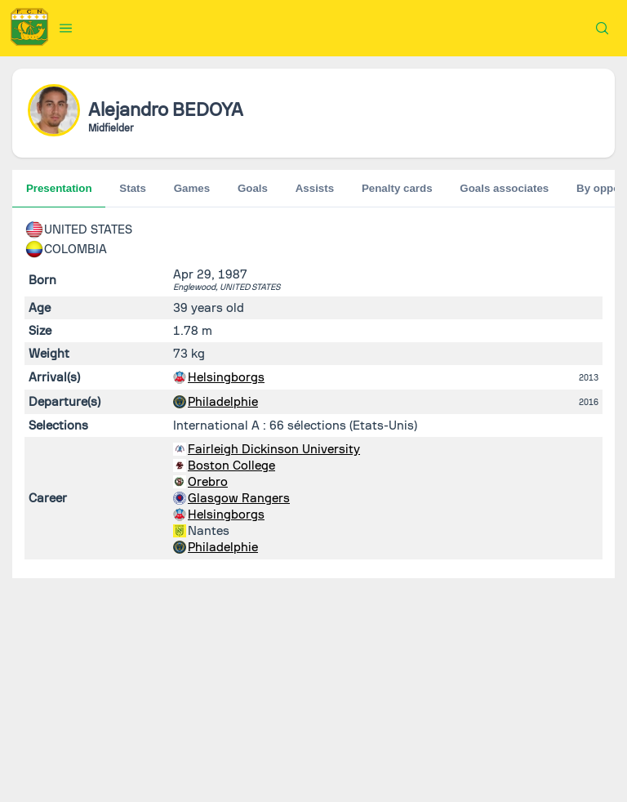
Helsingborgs (226, 377)
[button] (66, 27)
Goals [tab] (253, 188)
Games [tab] (192, 188)
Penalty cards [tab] (397, 188)
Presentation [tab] (59, 188)
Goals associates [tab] (504, 188)
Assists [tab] (315, 188)
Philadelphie (223, 401)
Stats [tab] (132, 188)
